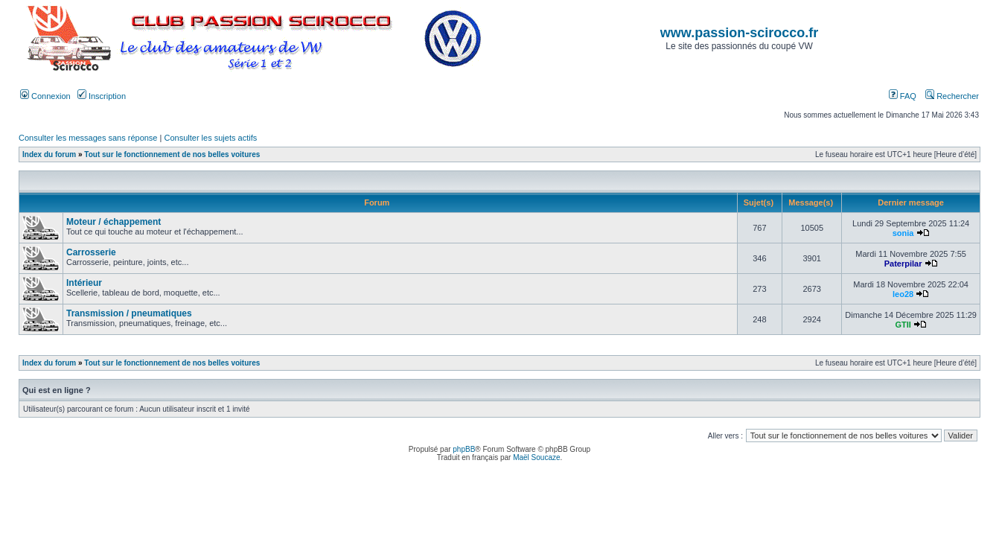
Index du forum (49, 154)
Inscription (101, 96)
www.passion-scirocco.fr (739, 32)
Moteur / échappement (113, 222)
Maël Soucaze (536, 457)
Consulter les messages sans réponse (88, 137)
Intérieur (84, 283)
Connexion (45, 96)
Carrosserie (91, 252)
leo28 (903, 294)
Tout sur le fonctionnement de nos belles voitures (172, 154)
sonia (903, 233)
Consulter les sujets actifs (210, 137)
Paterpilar (903, 263)
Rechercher (952, 96)
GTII (902, 324)
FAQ (902, 96)
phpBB (464, 449)
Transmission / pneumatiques (129, 313)
